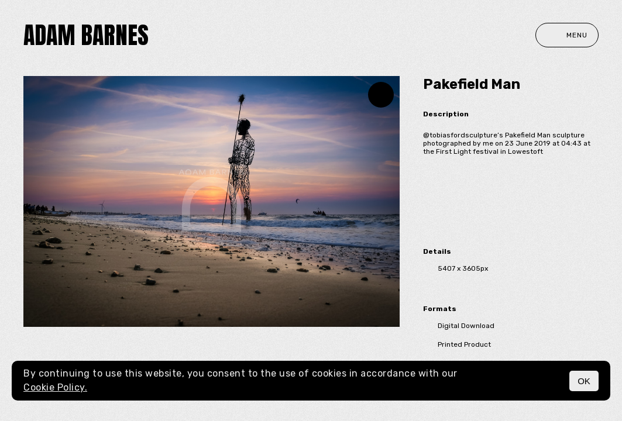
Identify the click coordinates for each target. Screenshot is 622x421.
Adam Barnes (86, 35)
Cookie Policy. (55, 387)
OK (584, 381)
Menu (567, 35)
